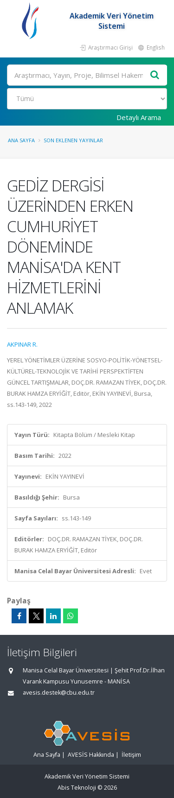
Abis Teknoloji (77, 788)
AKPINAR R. (22, 344)
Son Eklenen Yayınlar (73, 140)
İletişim (131, 755)
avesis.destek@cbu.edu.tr (59, 693)
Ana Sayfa (21, 140)
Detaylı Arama (138, 117)
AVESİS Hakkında (91, 755)
